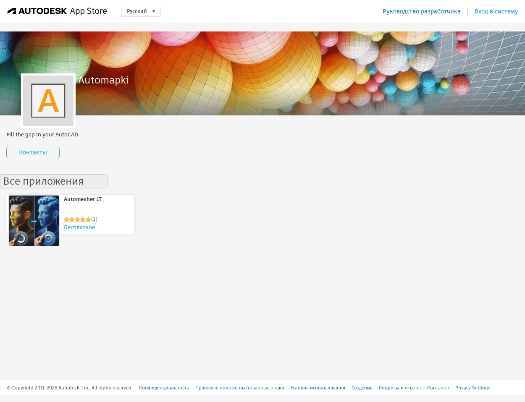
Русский (141, 11)
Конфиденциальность (164, 387)
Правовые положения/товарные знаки (239, 387)
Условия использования (318, 387)
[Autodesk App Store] (57, 11)
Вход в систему (496, 11)
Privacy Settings (473, 387)
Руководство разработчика (422, 11)
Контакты (33, 152)
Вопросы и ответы (400, 387)
